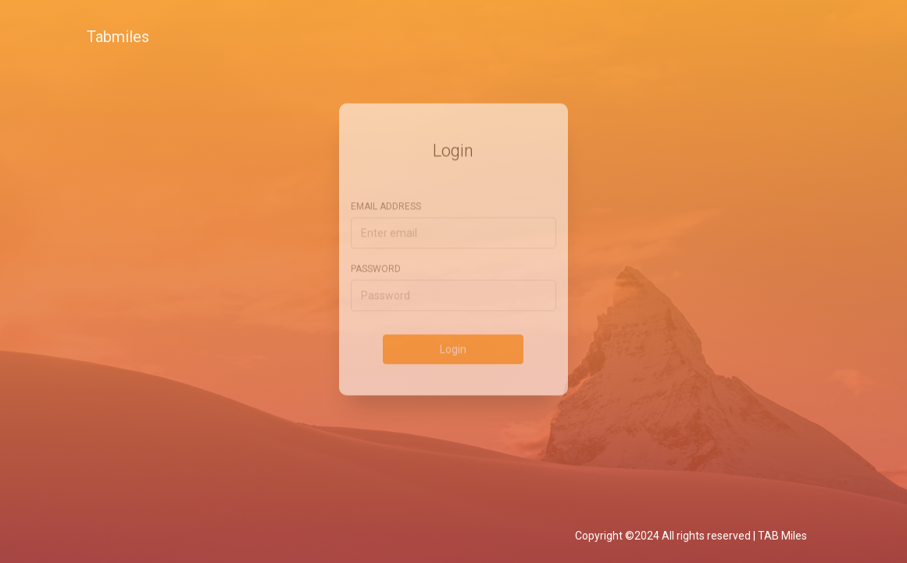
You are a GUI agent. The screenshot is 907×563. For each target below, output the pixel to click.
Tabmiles (118, 36)
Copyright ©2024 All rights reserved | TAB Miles (691, 535)
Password (376, 258)
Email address (386, 196)
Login (453, 339)
